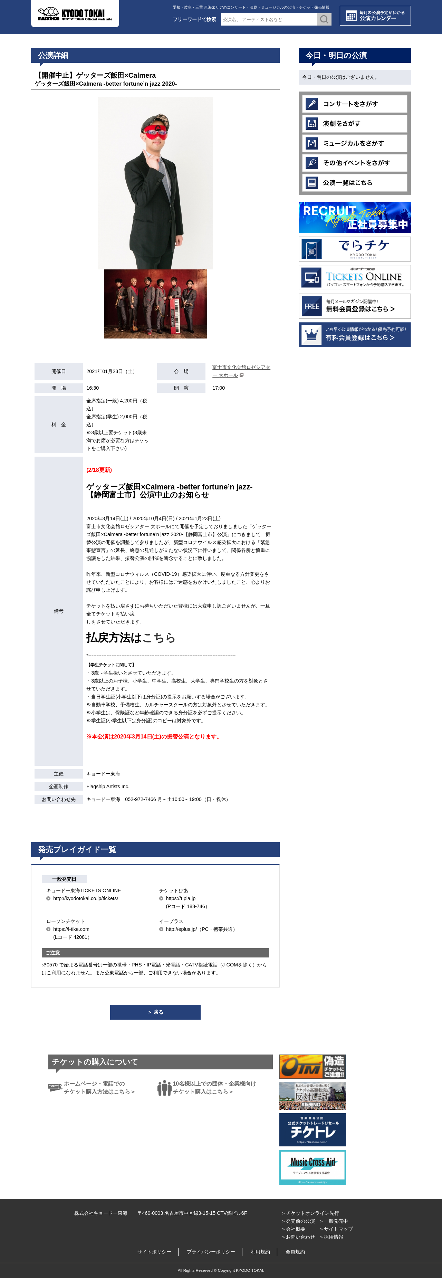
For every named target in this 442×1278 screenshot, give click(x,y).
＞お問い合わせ (298, 1237)
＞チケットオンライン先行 (310, 1213)
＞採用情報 (331, 1237)
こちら (159, 637)
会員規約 (295, 1252)
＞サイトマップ (336, 1229)
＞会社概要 (293, 1229)
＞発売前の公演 (298, 1221)
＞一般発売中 (333, 1221)
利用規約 (260, 1252)
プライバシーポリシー (211, 1252)
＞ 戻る (155, 1012)
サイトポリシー (154, 1252)
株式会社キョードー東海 (100, 1213)
